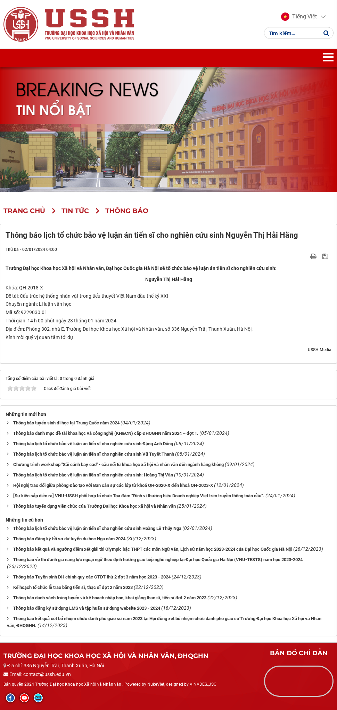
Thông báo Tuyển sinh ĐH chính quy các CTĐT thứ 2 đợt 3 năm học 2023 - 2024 (92, 577)
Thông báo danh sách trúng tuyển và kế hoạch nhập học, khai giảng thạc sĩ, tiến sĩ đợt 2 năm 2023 (109, 597)
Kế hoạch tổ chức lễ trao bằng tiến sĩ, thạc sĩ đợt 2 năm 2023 (73, 587)
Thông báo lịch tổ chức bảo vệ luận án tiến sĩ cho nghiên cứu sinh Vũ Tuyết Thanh (93, 454)
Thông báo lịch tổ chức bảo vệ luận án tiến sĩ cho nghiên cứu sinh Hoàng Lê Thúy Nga (97, 528)
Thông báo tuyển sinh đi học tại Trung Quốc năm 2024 (66, 422)
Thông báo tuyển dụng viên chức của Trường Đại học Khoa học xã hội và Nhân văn (94, 506)
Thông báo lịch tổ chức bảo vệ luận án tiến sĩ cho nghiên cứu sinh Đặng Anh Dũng (93, 443)
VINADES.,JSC (203, 684)
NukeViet (155, 684)
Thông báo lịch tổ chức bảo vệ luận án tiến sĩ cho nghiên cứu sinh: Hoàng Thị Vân (93, 474)
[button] (299, 16)
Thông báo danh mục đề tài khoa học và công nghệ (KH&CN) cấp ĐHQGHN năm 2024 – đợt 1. (105, 433)
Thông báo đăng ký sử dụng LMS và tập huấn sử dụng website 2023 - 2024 (86, 608)
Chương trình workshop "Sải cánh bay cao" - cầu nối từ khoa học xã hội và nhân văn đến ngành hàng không (118, 464)
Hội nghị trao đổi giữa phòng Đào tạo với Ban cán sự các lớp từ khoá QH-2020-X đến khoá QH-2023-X (113, 485)
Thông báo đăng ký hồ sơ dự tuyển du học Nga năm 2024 (69, 538)
